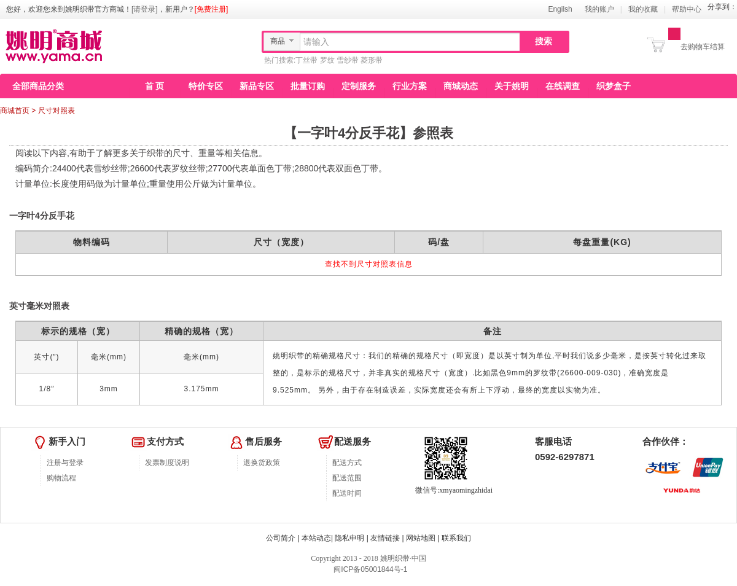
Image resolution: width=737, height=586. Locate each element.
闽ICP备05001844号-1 (369, 569)
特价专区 (206, 86)
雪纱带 (348, 60)
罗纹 (327, 60)
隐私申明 (349, 538)
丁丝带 (306, 60)
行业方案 (409, 86)
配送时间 (347, 493)
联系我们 (456, 538)
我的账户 (599, 9)
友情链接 (385, 538)
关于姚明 (511, 86)
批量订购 (308, 86)
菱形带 (372, 60)
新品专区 (257, 86)
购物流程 (61, 478)
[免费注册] (211, 9)
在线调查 (562, 86)
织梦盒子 (613, 86)
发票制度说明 (167, 462)
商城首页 (14, 110)
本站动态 (316, 538)
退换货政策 (261, 462)
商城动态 (460, 86)
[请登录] (144, 9)
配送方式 (347, 462)
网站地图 (420, 538)
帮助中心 (686, 9)
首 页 (155, 86)
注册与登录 (65, 462)
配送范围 (347, 478)
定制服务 (358, 86)
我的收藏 (643, 9)
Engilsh (560, 9)
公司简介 (280, 538)
